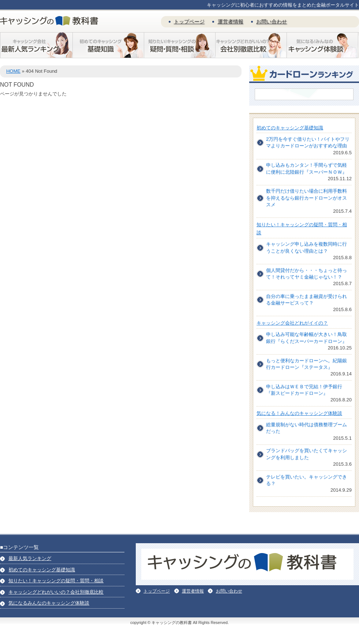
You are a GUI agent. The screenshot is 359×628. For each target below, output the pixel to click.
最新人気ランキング (29, 558)
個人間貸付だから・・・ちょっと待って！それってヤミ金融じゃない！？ (306, 274)
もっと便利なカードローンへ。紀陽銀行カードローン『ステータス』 (306, 364)
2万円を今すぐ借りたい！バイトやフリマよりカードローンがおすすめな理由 (307, 142)
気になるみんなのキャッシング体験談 (48, 603)
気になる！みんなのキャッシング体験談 (299, 413)
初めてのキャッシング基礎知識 (290, 127)
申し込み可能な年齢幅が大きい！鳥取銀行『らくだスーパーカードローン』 (306, 338)
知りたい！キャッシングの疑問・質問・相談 (56, 580)
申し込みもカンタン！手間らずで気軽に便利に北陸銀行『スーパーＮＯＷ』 (306, 168)
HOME (13, 71)
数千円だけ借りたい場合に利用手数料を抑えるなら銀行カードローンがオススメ (306, 197)
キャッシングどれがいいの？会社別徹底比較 (56, 592)
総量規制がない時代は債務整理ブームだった (306, 428)
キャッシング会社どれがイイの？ (292, 323)
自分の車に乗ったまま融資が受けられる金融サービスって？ (306, 300)
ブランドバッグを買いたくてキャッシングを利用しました (306, 454)
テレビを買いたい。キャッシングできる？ (306, 480)
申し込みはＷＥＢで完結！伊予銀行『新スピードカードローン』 (304, 390)
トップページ (189, 21)
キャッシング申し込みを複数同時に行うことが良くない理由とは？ (306, 247)
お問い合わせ (271, 21)
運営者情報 (230, 21)
